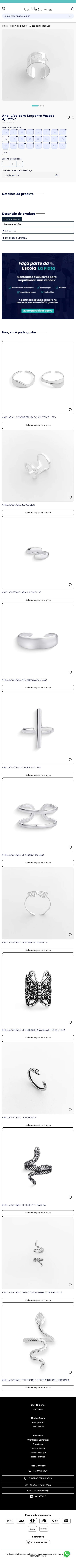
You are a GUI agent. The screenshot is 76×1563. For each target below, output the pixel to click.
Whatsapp (38, 1496)
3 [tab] (43, 105)
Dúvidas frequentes (38, 1478)
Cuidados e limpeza (16, 238)
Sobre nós (38, 1409)
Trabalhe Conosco (38, 1485)
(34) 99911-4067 (38, 1471)
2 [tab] (40, 105)
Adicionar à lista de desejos (68, 117)
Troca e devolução (38, 1452)
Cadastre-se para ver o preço (38, 425)
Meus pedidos (38, 1422)
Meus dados (38, 1426)
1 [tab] (35, 105)
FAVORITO (70, 409)
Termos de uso (38, 1448)
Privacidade (38, 1444)
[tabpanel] (38, 65)
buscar (70, 16)
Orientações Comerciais (38, 1440)
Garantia (10, 231)
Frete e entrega (38, 1457)
